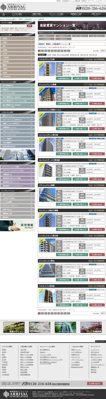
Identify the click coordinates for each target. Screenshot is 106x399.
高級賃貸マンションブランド (12, 186)
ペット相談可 (7, 139)
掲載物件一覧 (7, 213)
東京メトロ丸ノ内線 (26, 354)
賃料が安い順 (84, 55)
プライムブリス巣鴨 (47, 185)
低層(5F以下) (75, 354)
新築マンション (8, 116)
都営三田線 (23, 369)
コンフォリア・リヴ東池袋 (49, 160)
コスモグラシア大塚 (47, 59)
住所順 (49, 55)
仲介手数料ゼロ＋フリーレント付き (15, 101)
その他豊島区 (47, 39)
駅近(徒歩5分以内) (9, 146)
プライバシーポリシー (10, 206)
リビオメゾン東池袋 (47, 286)
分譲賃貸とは (7, 174)
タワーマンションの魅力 (11, 167)
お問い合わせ (97, 78)
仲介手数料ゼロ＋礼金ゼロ (12, 97)
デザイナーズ (75, 357)
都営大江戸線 (24, 367)
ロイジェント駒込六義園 (48, 210)
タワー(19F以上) (76, 352)
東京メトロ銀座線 (26, 357)
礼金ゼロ (6, 89)
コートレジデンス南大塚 (48, 135)
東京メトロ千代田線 (26, 359)
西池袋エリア (47, 36)
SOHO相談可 (7, 142)
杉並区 (5, 73)
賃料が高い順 (93, 55)
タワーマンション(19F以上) (12, 120)
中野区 (5, 69)
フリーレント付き (9, 93)
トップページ (95, 349)
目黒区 (5, 50)
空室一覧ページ (80, 78)
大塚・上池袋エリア (80, 36)
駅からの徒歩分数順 (63, 55)
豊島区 (5, 65)
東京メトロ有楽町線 (26, 364)
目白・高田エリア (97, 36)
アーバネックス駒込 (47, 261)
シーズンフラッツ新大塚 (48, 236)
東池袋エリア (63, 36)
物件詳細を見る (63, 78)
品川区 (5, 54)
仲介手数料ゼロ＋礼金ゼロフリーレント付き (12, 106)
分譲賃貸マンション (9, 127)
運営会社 (6, 217)
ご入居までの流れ (9, 198)
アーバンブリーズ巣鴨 (47, 84)
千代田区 (6, 57)
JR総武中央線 (24, 352)
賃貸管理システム (96, 354)
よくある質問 (7, 202)
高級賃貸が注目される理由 (12, 178)
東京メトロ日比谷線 (26, 362)
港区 (4, 46)
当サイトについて (9, 194)
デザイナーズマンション (11, 131)
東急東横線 (23, 372)
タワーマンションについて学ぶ (13, 170)
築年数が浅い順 (74, 55)
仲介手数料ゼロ (8, 86)
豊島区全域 (63, 39)
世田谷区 (6, 61)
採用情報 (93, 372)
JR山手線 (23, 349)
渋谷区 (5, 42)
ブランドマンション (9, 135)
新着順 (54, 55)
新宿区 (5, 38)
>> (68, 51)
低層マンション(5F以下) (11, 123)
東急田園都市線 (25, 374)
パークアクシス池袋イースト (50, 110)
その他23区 (6, 76)
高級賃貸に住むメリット (11, 182)
